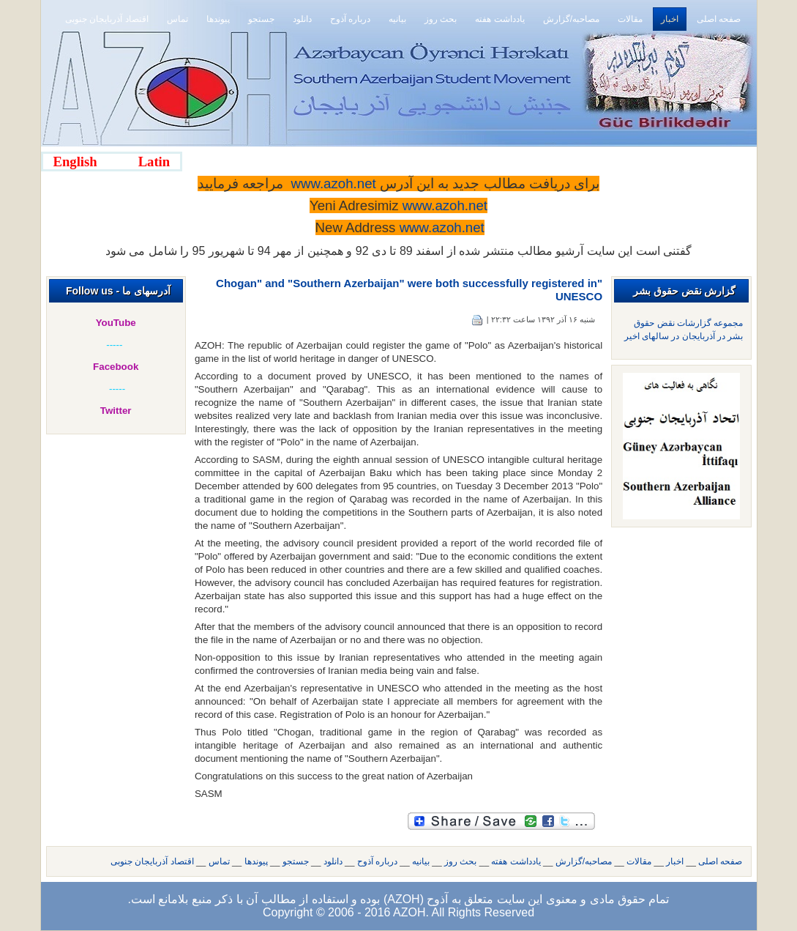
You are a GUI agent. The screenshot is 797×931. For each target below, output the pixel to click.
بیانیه (421, 861)
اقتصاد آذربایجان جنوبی (152, 861)
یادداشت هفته (515, 861)
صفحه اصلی (720, 861)
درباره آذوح (377, 861)
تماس (219, 861)
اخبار (675, 861)
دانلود (333, 861)
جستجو (295, 861)
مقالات (638, 861)
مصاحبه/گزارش (583, 861)
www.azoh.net (442, 227)
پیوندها (256, 861)
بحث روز (460, 861)
